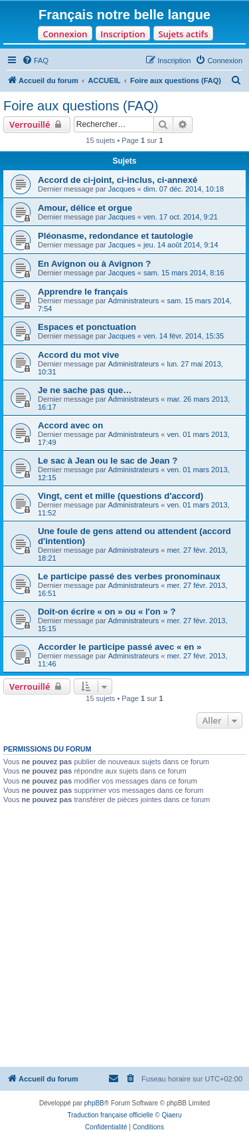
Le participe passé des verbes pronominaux (129, 576)
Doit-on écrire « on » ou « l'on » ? (107, 612)
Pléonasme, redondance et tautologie (115, 236)
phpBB (94, 1103)
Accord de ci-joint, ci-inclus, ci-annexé (117, 180)
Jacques (121, 189)
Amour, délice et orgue (85, 208)
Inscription (122, 34)
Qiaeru (171, 1115)
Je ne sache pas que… (84, 390)
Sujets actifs (183, 34)
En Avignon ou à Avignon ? (94, 264)
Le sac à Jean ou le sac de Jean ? (107, 461)
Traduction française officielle (110, 1115)
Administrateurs (133, 301)
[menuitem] (35, 61)
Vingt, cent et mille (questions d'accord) (120, 496)
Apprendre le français (83, 292)
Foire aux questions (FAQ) (80, 105)
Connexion (64, 34)
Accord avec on (70, 425)
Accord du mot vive (78, 355)
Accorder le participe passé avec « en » (119, 647)
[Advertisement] (124, 935)
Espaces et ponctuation (87, 327)
